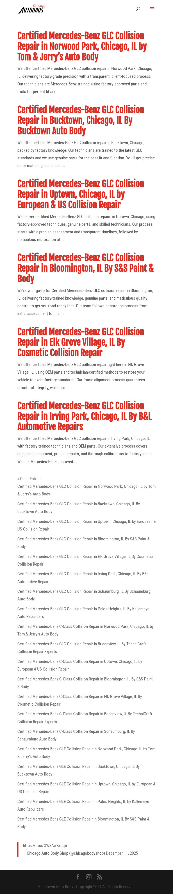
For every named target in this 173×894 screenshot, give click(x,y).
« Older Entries (29, 478)
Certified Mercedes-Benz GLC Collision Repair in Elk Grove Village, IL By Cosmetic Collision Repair (80, 343)
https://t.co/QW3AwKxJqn (45, 845)
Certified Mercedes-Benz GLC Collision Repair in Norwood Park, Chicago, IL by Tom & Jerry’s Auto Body (82, 47)
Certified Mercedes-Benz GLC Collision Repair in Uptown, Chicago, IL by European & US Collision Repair (80, 194)
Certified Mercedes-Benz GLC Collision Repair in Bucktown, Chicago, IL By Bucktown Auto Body (80, 121)
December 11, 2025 (122, 853)
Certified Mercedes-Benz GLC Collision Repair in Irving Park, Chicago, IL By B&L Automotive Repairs (84, 417)
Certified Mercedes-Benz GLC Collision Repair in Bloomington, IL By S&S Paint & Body (85, 268)
